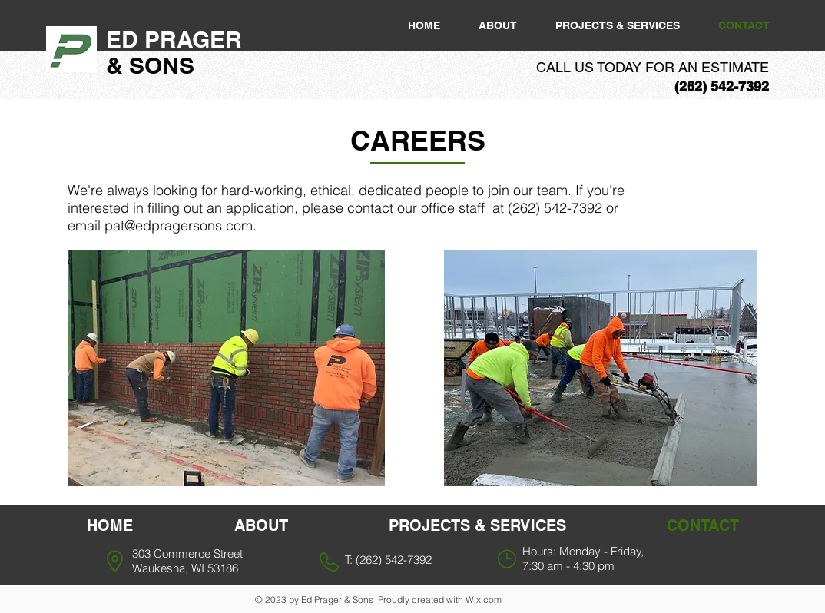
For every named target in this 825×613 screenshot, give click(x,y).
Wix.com (484, 599)
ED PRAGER (177, 39)
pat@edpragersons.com (178, 225)
